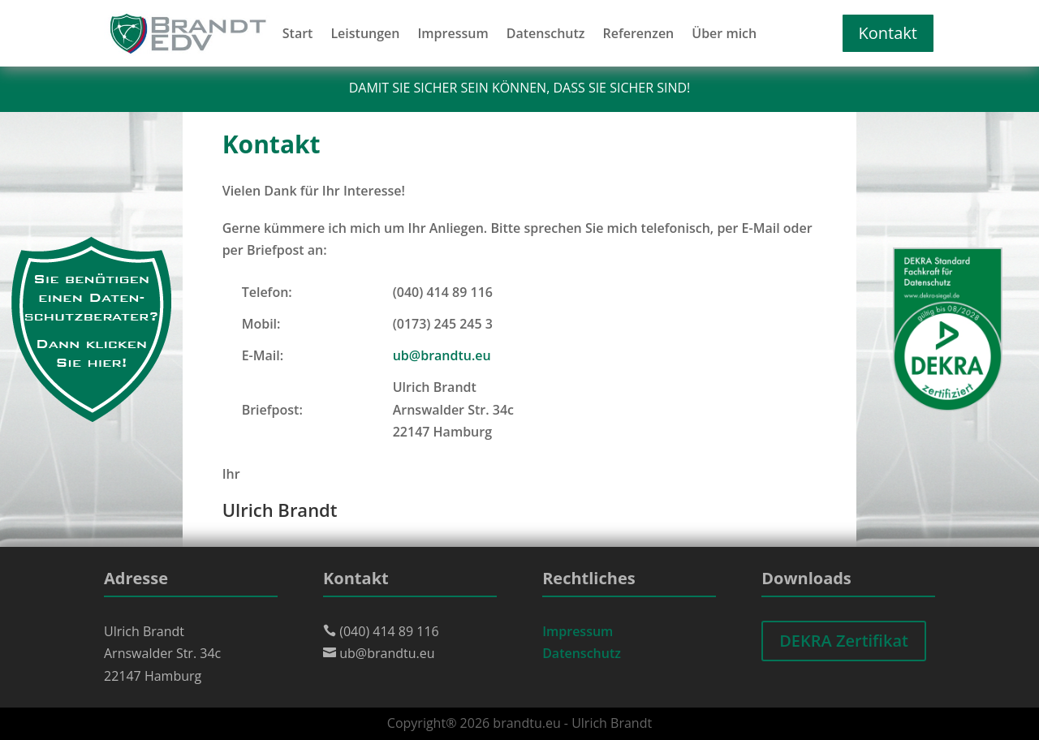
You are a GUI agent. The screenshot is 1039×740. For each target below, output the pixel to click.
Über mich (724, 35)
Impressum (452, 35)
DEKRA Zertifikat (843, 641)
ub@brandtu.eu (442, 355)
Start (297, 35)
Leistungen (364, 35)
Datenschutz (546, 35)
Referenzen (638, 35)
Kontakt (888, 33)
